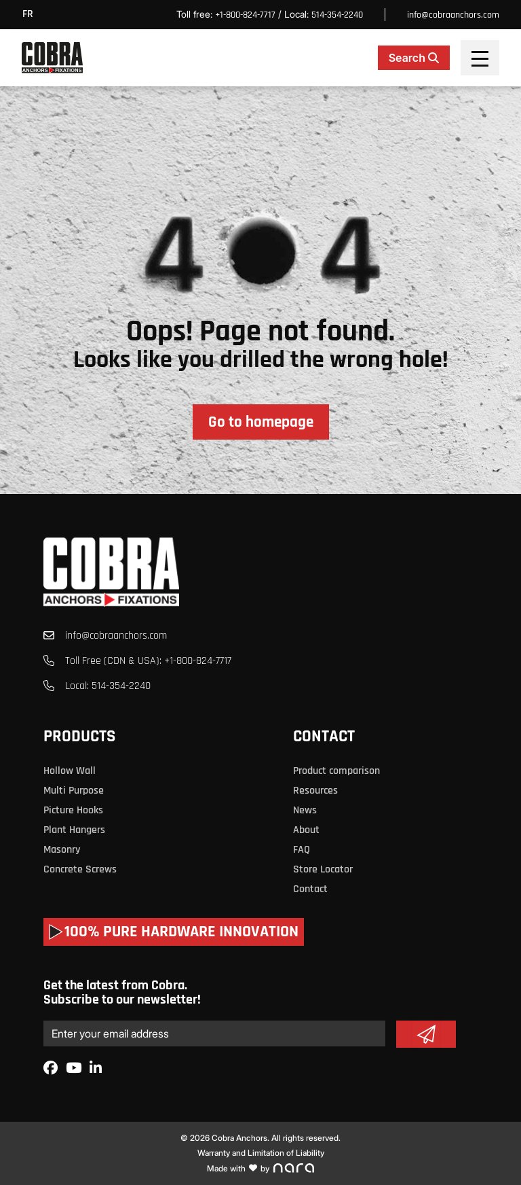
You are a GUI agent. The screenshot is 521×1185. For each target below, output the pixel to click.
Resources (315, 790)
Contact (324, 736)
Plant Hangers (74, 830)
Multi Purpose (73, 790)
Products (79, 736)
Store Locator (323, 869)
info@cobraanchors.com (453, 15)
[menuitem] (31, 14)
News (305, 810)
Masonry (61, 850)
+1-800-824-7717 (245, 15)
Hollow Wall (69, 771)
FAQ (301, 850)
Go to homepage (260, 422)
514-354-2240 (337, 15)
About (306, 830)
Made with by (260, 1168)
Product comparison (336, 771)
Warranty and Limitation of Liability (260, 1153)
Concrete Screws (80, 869)
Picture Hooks (73, 810)
